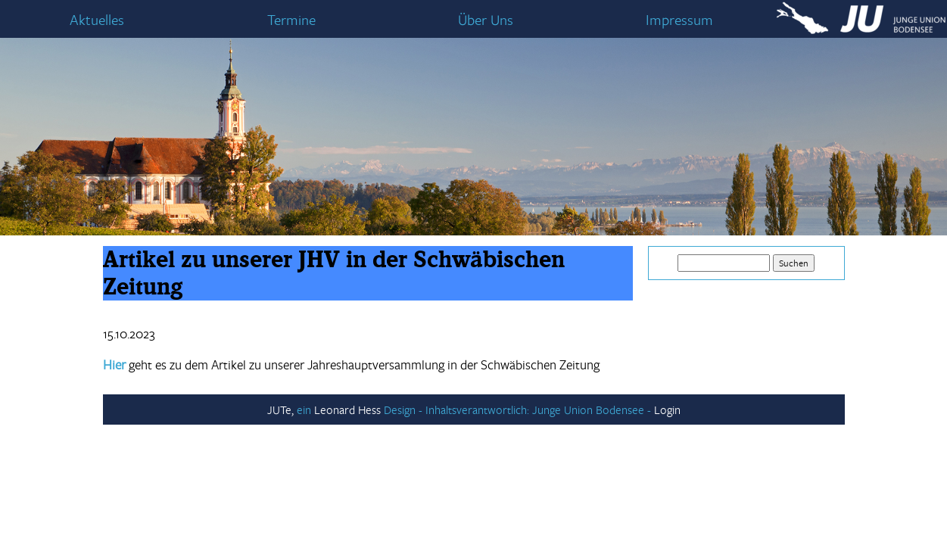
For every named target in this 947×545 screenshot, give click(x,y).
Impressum (679, 20)
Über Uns (485, 20)
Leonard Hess (347, 409)
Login (667, 409)
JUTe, (280, 409)
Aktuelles (97, 20)
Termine (291, 20)
